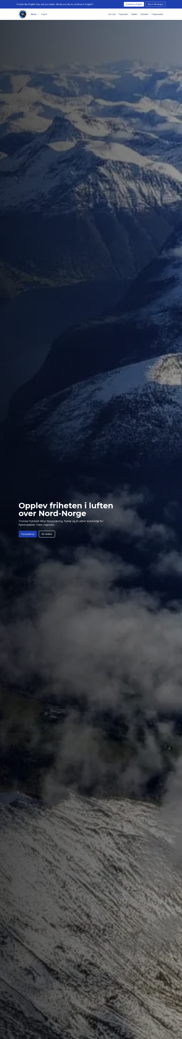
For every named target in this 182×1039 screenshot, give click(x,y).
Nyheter (145, 14)
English (44, 14)
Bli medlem (47, 534)
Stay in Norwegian (155, 4)
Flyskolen (123, 14)
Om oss (112, 14)
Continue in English (134, 4)
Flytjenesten (157, 14)
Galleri (134, 14)
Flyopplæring (27, 534)
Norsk (33, 14)
